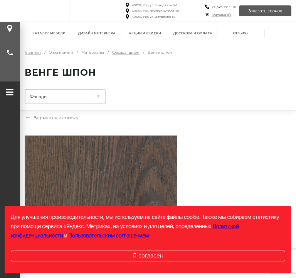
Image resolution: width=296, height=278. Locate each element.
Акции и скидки (145, 33)
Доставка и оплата (192, 33)
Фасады (186, 94)
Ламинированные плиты (61, 94)
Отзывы (241, 33)
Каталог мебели (49, 33)
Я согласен (148, 255)
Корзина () (221, 15)
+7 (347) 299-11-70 (223, 7)
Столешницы (135, 94)
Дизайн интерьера (97, 33)
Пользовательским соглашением (109, 235)
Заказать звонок (265, 11)
